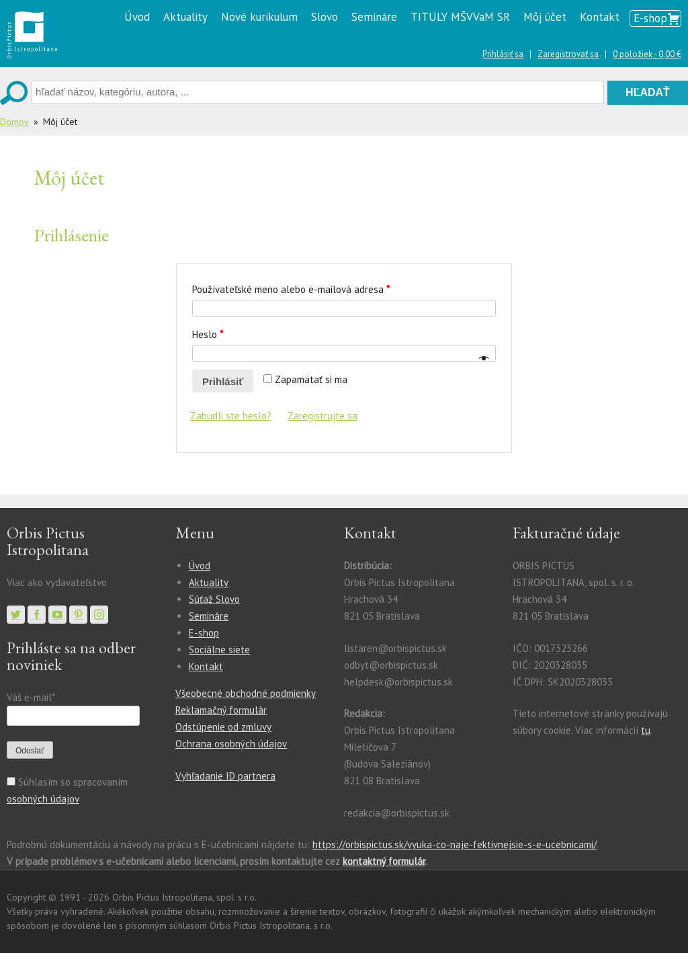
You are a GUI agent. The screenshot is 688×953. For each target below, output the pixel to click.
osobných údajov (43, 798)
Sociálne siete (219, 649)
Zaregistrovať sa (568, 54)
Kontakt (599, 17)
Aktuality (185, 17)
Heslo (207, 334)
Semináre (374, 17)
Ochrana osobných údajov (231, 743)
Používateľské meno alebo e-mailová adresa (291, 289)
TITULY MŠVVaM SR (460, 17)
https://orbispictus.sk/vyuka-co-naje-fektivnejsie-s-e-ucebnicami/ (454, 844)
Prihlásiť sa (502, 54)
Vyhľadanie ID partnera (225, 776)
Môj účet (544, 17)
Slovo (324, 17)
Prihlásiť (222, 381)
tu (645, 730)
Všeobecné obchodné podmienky (245, 693)
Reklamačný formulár (221, 710)
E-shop (650, 18)
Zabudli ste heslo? (230, 415)
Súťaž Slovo (214, 599)
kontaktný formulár (384, 861)
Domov (14, 122)
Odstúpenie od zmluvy (223, 726)
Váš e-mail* (30, 697)
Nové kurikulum (259, 17)
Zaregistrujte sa (322, 415)
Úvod (137, 17)
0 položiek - (647, 54)
